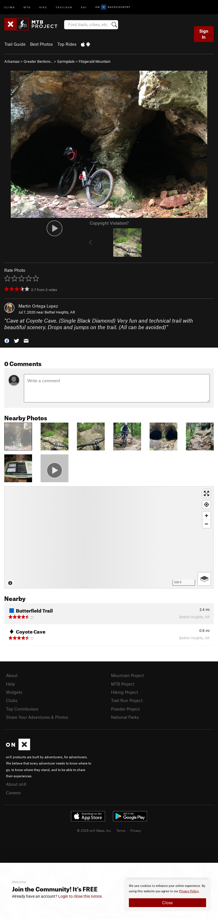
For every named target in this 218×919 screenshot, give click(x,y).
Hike (43, 7)
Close (167, 902)
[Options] (204, 579)
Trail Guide (15, 44)
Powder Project (125, 708)
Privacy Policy (189, 891)
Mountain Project (127, 675)
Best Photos (41, 44)
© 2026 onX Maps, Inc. (94, 830)
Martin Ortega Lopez (38, 305)
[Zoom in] (206, 515)
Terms (120, 830)
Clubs (11, 700)
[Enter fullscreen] (206, 493)
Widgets (14, 692)
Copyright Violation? (109, 222)
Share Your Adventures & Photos (37, 717)
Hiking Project (124, 692)
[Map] (109, 537)
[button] (6, 340)
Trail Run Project (126, 700)
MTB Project (122, 683)
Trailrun (64, 7)
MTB (27, 7)
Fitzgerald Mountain (94, 61)
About (12, 675)
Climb (9, 7)
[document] (167, 895)
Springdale (66, 61)
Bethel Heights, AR (60, 312)
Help (10, 683)
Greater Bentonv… (38, 61)
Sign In (203, 33)
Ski (84, 7)
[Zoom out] (206, 524)
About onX (16, 784)
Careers (13, 792)
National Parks (125, 717)
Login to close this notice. (80, 896)
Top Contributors (22, 708)
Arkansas (12, 61)
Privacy (135, 830)
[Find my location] (206, 504)
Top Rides (66, 44)
